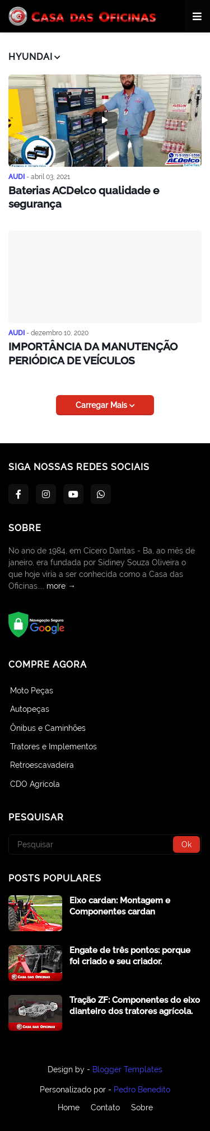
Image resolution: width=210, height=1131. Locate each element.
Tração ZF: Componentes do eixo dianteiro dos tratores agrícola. (134, 1005)
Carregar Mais (102, 405)
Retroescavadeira (42, 765)
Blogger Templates (127, 1069)
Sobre (142, 1107)
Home (69, 1107)
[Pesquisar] (105, 844)
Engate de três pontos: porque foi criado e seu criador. (129, 955)
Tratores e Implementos (53, 746)
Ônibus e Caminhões (48, 728)
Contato (105, 1107)
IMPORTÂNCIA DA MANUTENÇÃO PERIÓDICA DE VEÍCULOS (93, 353)
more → (61, 585)
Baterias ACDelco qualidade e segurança (83, 197)
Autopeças (29, 709)
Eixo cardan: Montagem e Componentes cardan (119, 906)
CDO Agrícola (35, 784)
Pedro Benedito (142, 1089)
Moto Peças (31, 690)
